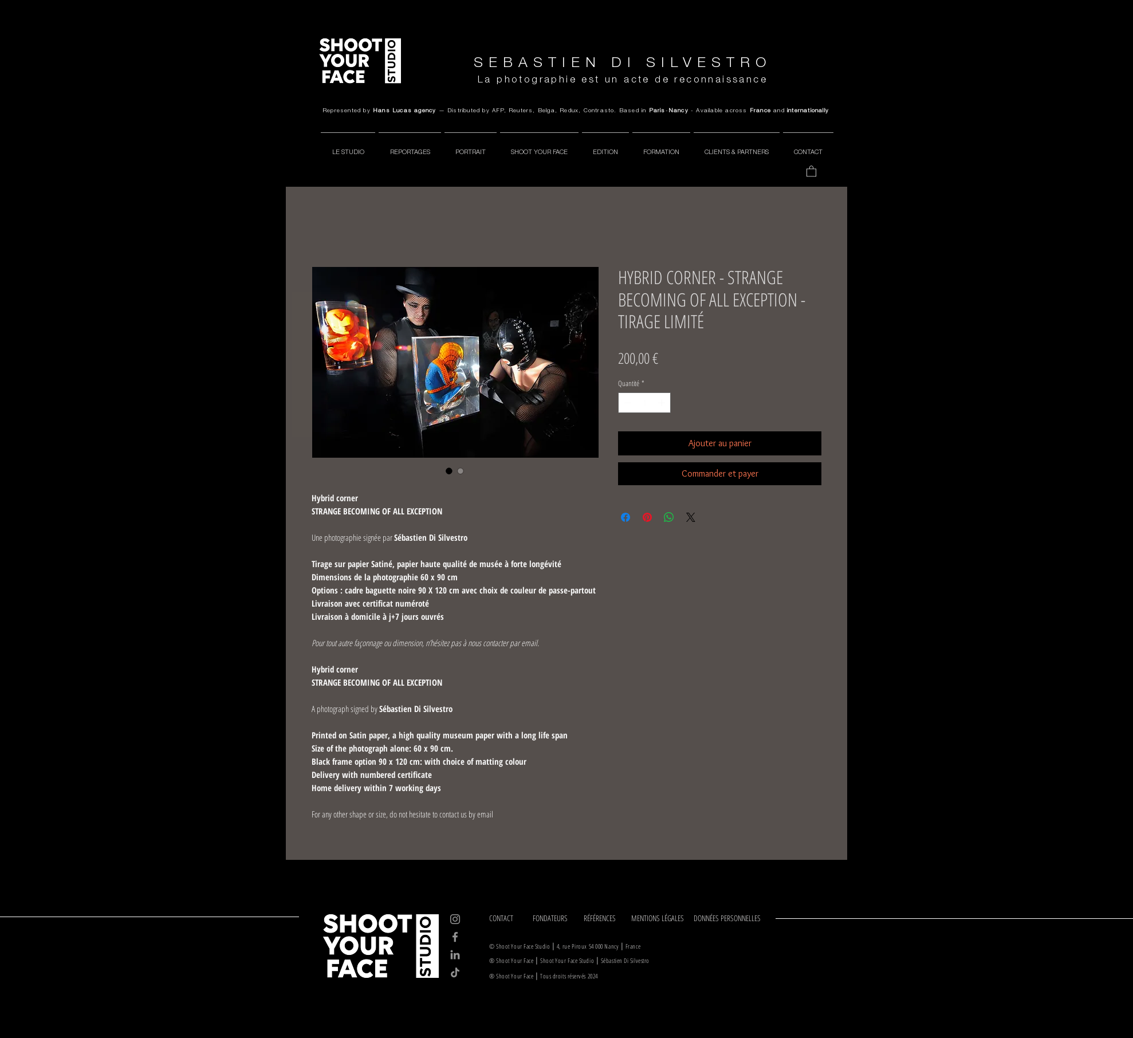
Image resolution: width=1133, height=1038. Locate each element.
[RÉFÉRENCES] (603, 918)
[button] (811, 170)
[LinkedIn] (455, 954)
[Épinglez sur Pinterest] (647, 517)
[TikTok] (455, 972)
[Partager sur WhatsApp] (669, 517)
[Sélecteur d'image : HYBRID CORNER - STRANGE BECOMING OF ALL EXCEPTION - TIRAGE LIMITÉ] (449, 471)
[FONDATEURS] (554, 918)
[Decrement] (627, 402)
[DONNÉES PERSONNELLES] (730, 918)
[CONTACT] (507, 918)
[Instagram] (455, 919)
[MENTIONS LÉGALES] (658, 918)
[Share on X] (691, 517)
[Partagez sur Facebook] (625, 517)
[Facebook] (455, 936)
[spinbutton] (645, 402)
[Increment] (663, 402)
